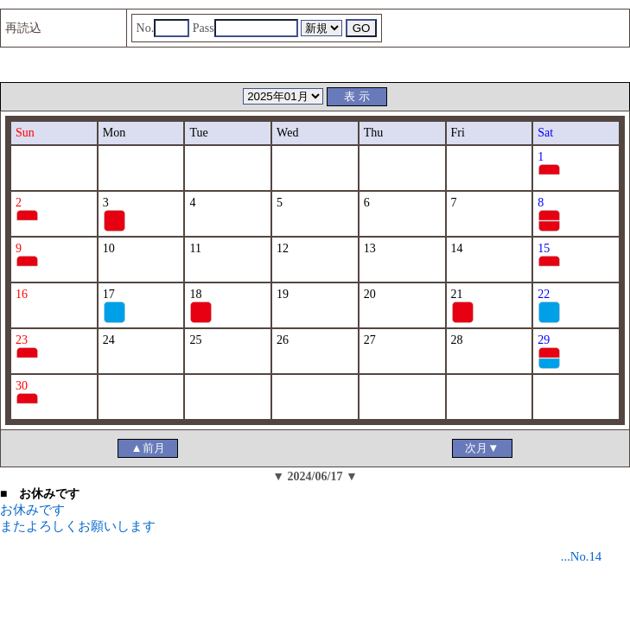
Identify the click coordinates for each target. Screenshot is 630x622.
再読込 (23, 28)
